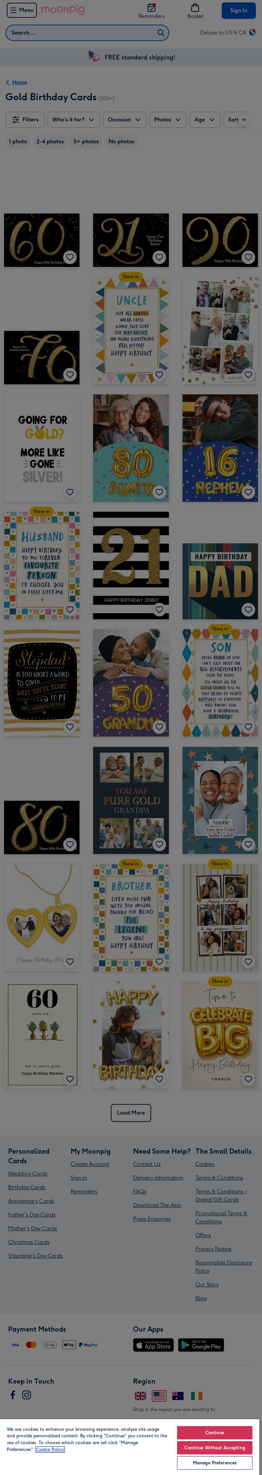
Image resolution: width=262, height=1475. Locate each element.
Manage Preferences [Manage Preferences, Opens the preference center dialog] (215, 1462)
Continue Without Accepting (214, 1447)
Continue (214, 1432)
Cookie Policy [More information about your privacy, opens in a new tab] (50, 1449)
